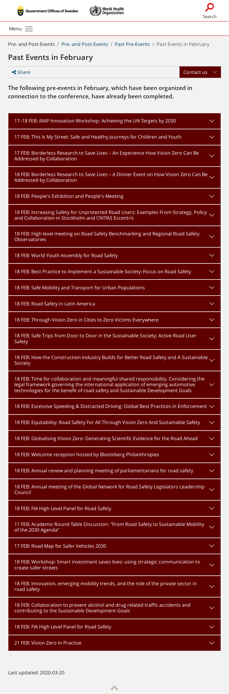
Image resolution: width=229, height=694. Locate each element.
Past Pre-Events (132, 44)
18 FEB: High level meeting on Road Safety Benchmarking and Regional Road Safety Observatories (106, 236)
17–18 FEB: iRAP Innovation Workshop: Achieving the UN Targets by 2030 (95, 120)
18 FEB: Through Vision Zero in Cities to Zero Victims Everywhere (86, 319)
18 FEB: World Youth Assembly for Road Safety (66, 255)
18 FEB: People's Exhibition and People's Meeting (68, 196)
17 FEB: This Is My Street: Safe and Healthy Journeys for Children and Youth (98, 136)
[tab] (114, 121)
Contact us (195, 72)
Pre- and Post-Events (84, 44)
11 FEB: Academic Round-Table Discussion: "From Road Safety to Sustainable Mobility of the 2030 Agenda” (109, 527)
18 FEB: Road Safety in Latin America (54, 303)
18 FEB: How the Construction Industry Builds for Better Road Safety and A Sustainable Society (111, 360)
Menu (21, 28)
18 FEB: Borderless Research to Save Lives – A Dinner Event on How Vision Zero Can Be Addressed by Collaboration (111, 177)
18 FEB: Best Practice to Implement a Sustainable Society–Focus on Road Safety (102, 271)
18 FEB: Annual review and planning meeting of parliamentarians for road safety (103, 470)
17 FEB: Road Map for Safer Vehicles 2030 (60, 546)
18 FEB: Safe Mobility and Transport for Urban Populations (79, 287)
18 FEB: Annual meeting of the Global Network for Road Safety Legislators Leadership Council (109, 489)
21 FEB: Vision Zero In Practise (47, 642)
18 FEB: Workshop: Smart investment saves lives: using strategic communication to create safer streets (107, 564)
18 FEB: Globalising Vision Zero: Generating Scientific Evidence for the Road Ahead (106, 438)
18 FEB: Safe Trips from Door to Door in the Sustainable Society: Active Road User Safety (105, 338)
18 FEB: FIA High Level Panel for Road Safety (62, 508)
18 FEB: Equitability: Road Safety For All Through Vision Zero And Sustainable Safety (107, 422)
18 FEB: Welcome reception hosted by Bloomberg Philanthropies (86, 454)
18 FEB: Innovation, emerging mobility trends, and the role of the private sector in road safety (105, 586)
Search (209, 10)
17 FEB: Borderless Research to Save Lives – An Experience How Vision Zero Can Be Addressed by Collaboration (106, 156)
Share (21, 72)
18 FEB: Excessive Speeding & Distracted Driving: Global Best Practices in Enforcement (110, 406)
